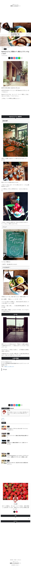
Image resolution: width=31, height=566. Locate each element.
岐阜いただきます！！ (15, 5)
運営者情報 (11, 559)
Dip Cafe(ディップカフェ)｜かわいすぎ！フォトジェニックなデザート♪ (23, 430)
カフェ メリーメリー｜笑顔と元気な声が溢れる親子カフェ (23, 443)
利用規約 (15, 559)
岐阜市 (3, 418)
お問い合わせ (19, 559)
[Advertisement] (15, 15)
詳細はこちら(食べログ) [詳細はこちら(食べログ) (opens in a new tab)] (9, 366)
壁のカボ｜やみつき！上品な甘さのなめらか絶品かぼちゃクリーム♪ (23, 489)
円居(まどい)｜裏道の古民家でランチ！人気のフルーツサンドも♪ (23, 457)
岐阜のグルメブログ (15, 561)
